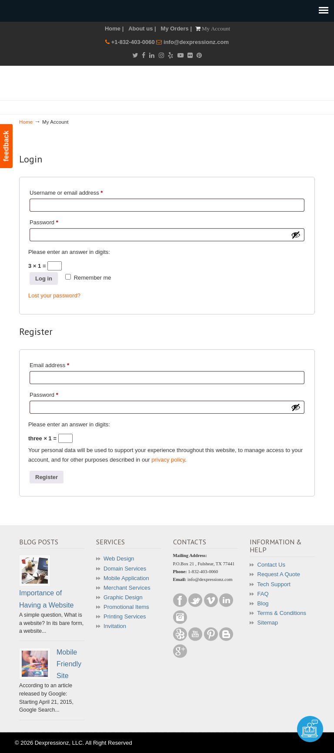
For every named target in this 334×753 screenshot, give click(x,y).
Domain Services (125, 568)
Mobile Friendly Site (69, 664)
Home (26, 122)
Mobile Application (126, 578)
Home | (114, 28)
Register (46, 477)
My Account (216, 28)
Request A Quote (278, 574)
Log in (43, 278)
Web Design (119, 558)
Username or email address (77, 191)
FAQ (263, 594)
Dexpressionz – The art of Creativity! (171, 87)
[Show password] (296, 235)
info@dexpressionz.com (196, 42)
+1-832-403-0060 (134, 42)
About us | (142, 28)
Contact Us (271, 564)
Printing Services (125, 616)
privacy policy (168, 459)
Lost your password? (54, 295)
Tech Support (274, 584)
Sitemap (267, 622)
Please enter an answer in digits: (69, 252)
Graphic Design (123, 597)
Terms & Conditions (281, 613)
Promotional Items (126, 607)
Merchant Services (127, 587)
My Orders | (176, 28)
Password (55, 221)
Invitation (115, 626)
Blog (263, 603)
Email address (61, 364)
